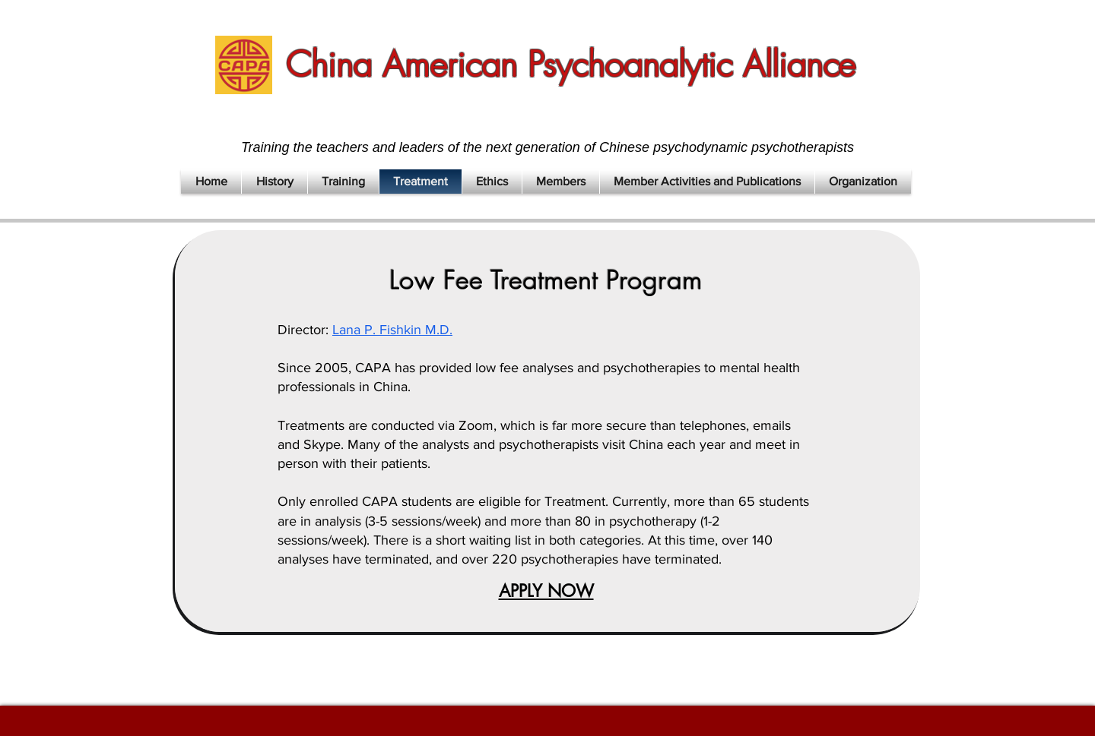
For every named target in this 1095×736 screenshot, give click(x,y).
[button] (274, 181)
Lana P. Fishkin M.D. (392, 329)
